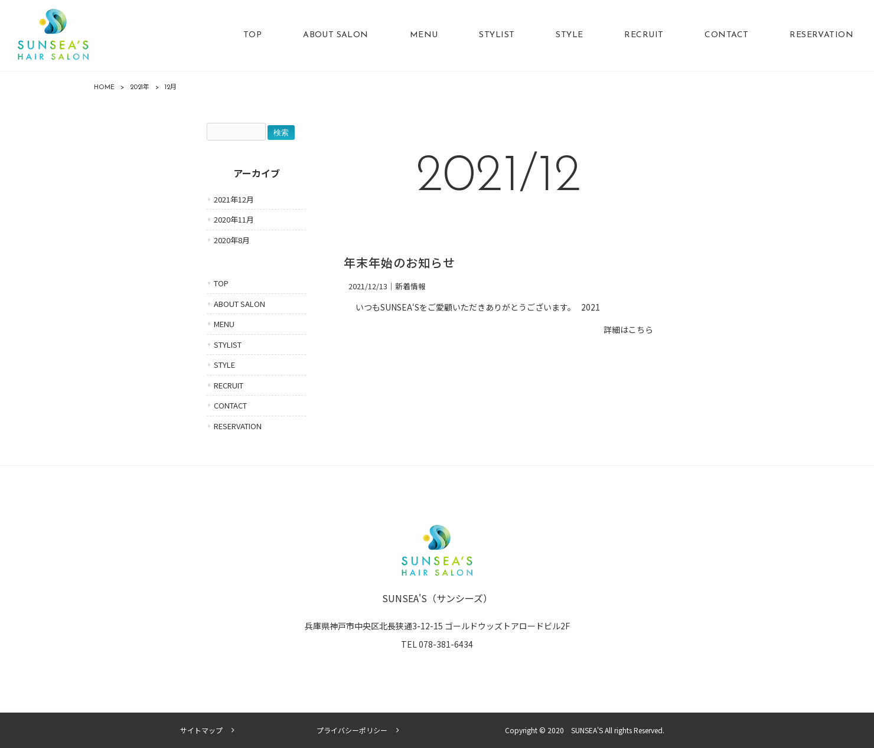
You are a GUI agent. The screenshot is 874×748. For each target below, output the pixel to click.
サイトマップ (201, 730)
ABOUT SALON (239, 303)
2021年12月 (234, 199)
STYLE (224, 364)
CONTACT (230, 405)
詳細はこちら (628, 329)
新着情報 (410, 286)
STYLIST (228, 344)
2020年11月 (234, 219)
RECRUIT (228, 385)
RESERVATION (238, 426)
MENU (224, 323)
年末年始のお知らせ (399, 264)
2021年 (139, 87)
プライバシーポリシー (352, 730)
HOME (104, 87)
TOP (221, 283)
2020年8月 (232, 240)
